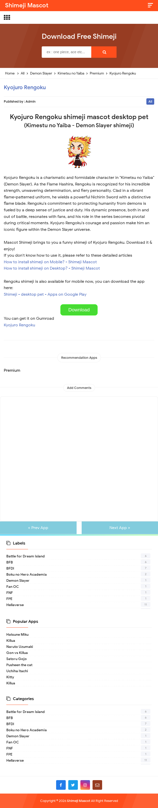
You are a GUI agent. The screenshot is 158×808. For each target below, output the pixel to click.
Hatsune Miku (17, 634)
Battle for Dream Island (25, 556)
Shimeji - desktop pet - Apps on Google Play (45, 294)
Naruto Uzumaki (19, 647)
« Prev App (39, 527)
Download (79, 309)
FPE (9, 599)
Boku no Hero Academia (26, 574)
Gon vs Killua (17, 653)
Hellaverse (15, 605)
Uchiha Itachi (17, 671)
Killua (10, 640)
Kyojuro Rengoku (25, 87)
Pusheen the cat (19, 665)
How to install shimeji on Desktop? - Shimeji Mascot (52, 268)
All (150, 101)
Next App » (118, 527)
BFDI (10, 568)
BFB (9, 562)
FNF (9, 593)
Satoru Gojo (16, 659)
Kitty (10, 677)
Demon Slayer (18, 580)
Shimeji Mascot (78, 801)
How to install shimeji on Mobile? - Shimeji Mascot (50, 262)
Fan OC (12, 587)
